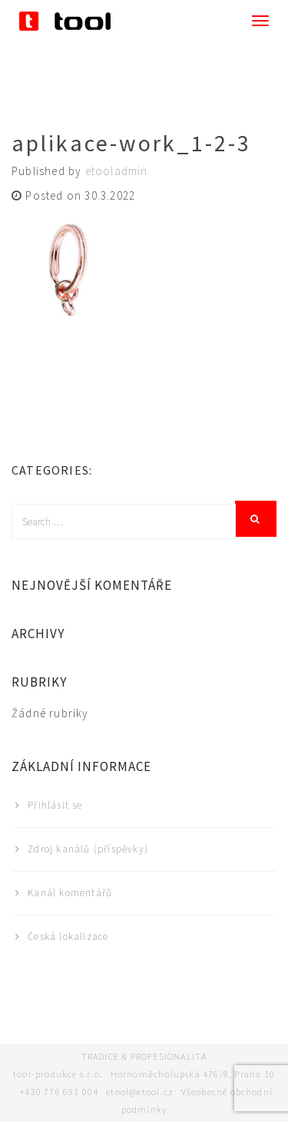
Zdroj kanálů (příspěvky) (88, 849)
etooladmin (116, 171)
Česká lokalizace (68, 936)
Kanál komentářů (70, 892)
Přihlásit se (55, 805)
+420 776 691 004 (59, 1091)
